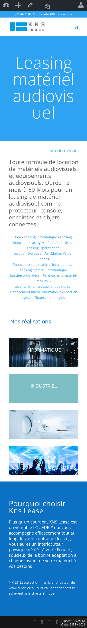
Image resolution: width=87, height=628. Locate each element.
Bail (18, 237)
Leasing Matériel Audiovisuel (51, 242)
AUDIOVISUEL (44, 458)
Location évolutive (27, 253)
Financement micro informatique (36, 292)
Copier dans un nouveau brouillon (47, 5)
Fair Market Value (57, 253)
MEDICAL (44, 422)
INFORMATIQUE (43, 350)
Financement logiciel (50, 297)
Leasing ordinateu (24, 275)
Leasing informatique (40, 237)
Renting (44, 259)
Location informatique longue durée (42, 286)
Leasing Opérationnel (43, 248)
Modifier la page (30, 5)
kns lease (6, 5)
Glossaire (71, 151)
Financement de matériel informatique (42, 264)
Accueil (55, 151)
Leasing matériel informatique (43, 270)
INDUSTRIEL (44, 386)
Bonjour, (81, 5)
